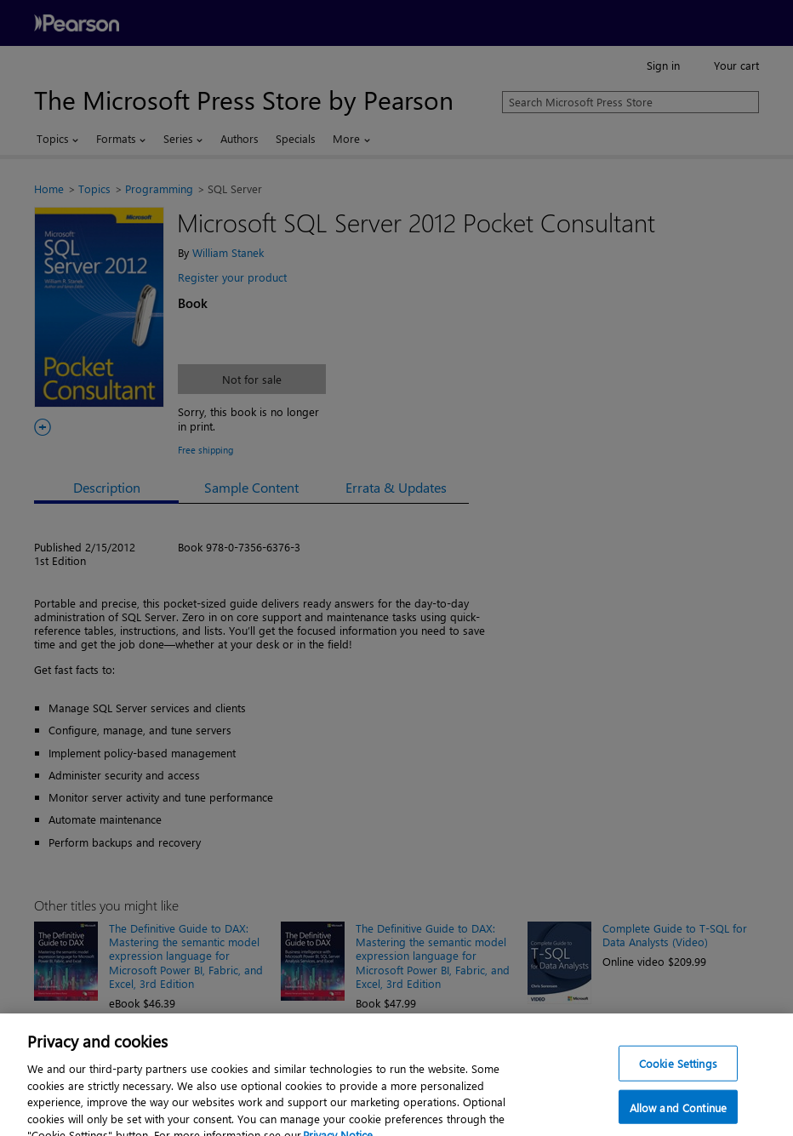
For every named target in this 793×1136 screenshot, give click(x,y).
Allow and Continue (678, 1115)
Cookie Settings (678, 1071)
